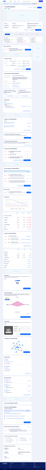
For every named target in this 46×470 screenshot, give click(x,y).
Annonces (37, 34)
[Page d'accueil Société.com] (4, 1)
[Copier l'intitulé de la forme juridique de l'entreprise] (16, 61)
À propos (25, 469)
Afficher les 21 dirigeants (27, 130)
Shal (30, 27)
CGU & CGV (28, 469)
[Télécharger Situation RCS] (30, 61)
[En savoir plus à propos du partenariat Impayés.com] (30, 438)
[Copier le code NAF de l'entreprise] (24, 75)
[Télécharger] (30, 151)
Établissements (21, 34)
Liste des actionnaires (27, 137)
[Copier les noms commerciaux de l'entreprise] (16, 65)
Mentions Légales (41, 469)
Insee (28, 27)
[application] (17, 203)
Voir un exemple (29, 189)
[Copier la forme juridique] (18, 27)
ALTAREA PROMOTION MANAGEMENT (31, 25)
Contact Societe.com (24, 464)
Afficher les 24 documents (27, 160)
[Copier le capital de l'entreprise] (16, 63)
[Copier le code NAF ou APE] (23, 25)
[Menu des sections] (3, 34)
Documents (32, 34)
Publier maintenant (20, 185)
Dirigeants (27, 34)
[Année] (5, 324)
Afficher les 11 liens (27, 373)
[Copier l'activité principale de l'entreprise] (30, 78)
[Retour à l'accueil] (5, 463)
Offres (18, 1)
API (10, 467)
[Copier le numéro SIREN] (7, 23)
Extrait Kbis (28, 69)
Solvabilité (39, 7)
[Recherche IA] (7, 34)
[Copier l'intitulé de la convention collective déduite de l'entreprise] (20, 83)
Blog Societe (34, 464)
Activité (16, 34)
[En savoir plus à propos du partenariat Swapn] (16, 438)
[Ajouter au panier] (28, 49)
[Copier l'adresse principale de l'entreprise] (39, 23)
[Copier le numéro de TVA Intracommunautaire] (8, 27)
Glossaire (23, 465)
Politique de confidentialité (36, 469)
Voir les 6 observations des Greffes (22, 66)
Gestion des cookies (31, 469)
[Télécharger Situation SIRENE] (30, 63)
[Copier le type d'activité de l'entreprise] (15, 81)
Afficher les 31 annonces (27, 185)
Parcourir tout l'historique (27, 422)
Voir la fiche (29, 123)
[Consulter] (27, 151)
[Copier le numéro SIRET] (9, 25)
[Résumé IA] (25, 151)
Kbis (12, 34)
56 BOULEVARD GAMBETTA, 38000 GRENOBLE (32, 23)
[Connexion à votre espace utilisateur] (41, 1)
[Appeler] (35, 7)
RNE (29, 27)
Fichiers (10, 465)
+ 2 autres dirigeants (38, 25)
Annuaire (11, 466)
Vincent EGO (7, 418)
